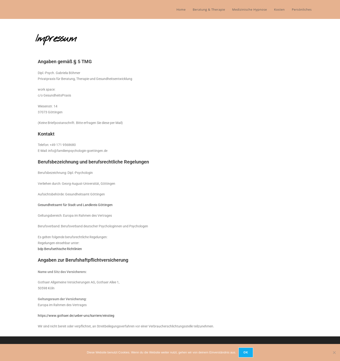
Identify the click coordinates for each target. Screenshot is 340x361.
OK (245, 352)
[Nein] (334, 352)
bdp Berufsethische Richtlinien (60, 249)
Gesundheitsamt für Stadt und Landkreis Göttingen (75, 205)
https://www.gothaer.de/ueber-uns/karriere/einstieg (76, 315)
